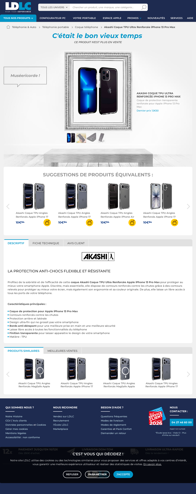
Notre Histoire (13, 416)
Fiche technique (46, 243)
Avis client (76, 243)
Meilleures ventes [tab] (62, 351)
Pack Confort (124, 428)
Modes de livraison (112, 420)
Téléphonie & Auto (24, 27)
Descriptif (16, 243)
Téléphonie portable (55, 27)
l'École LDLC (60, 424)
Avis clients (20, 420)
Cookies (41, 424)
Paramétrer (97, 474)
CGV (8, 420)
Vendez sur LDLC (63, 416)
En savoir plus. (152, 464)
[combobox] (54, 7)
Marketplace (60, 428)
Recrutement (61, 420)
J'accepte (123, 474)
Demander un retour (113, 433)
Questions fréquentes (114, 416)
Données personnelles (19, 424)
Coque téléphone (86, 27)
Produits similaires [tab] (23, 351)
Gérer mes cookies (16, 428)
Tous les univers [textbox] (52, 7)
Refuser (72, 474)
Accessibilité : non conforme (22, 437)
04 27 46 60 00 (182, 422)
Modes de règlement (113, 424)
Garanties (106, 428)
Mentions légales (15, 433)
